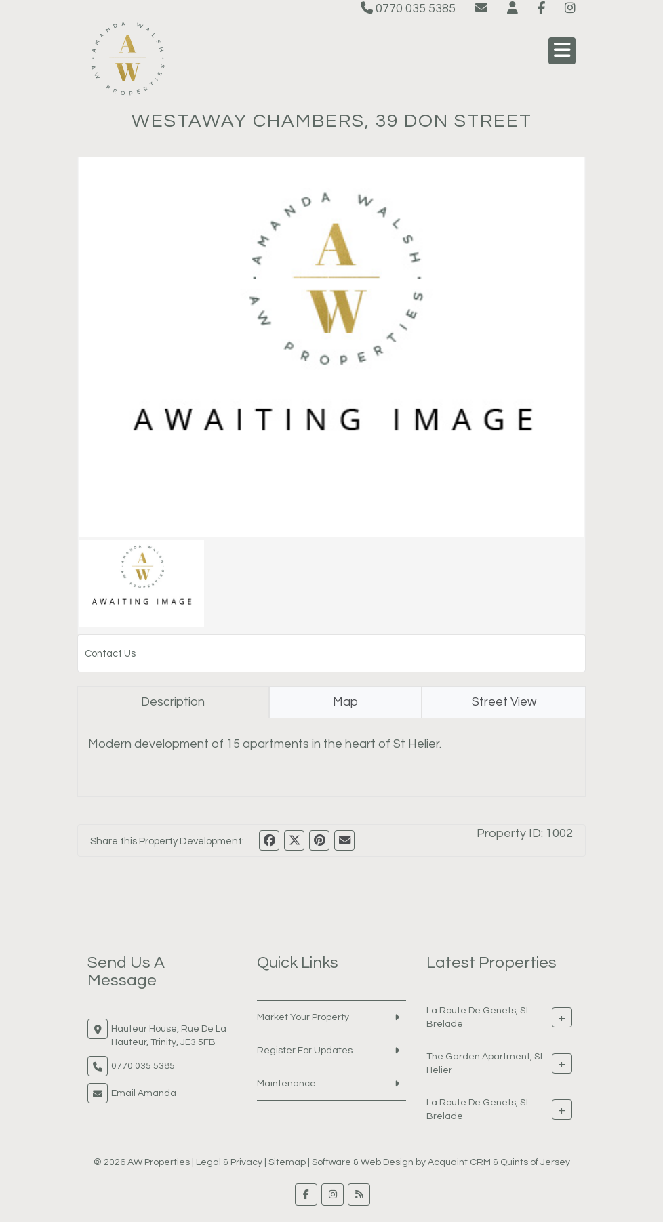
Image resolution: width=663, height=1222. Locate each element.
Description (173, 701)
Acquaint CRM (459, 1162)
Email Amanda (143, 1093)
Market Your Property (303, 1017)
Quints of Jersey (535, 1162)
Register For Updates (305, 1050)
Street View (504, 701)
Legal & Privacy (229, 1162)
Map (345, 701)
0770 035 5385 (408, 8)
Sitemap (287, 1162)
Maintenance (286, 1083)
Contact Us (110, 654)
